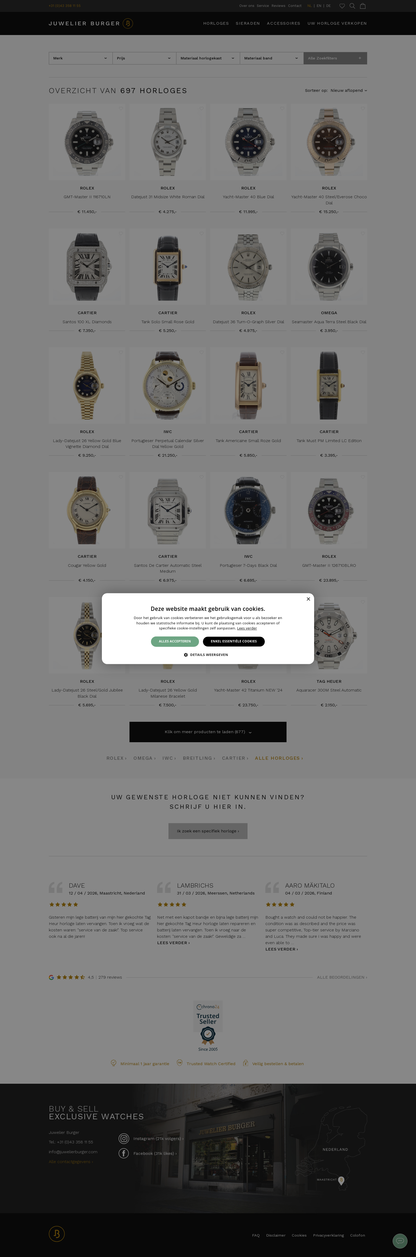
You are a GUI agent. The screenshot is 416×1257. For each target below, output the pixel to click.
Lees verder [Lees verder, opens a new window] (247, 628)
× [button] (308, 599)
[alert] (208, 628)
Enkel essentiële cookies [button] (234, 641)
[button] (208, 654)
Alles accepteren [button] (175, 641)
